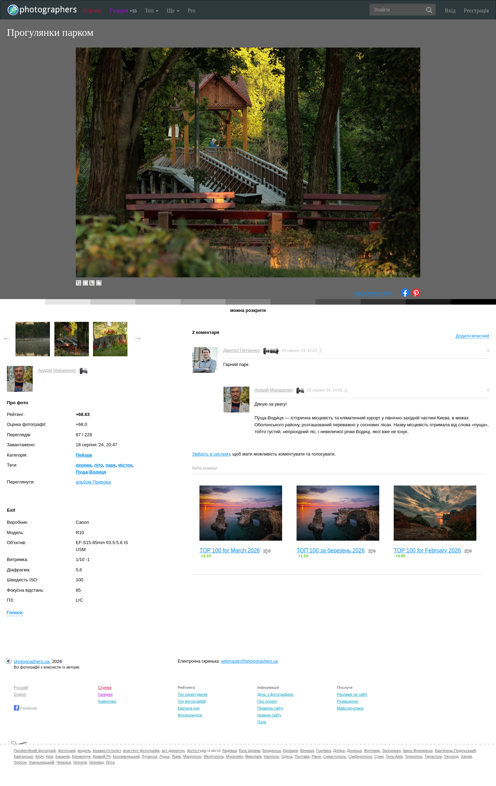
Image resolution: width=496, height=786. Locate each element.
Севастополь (334, 756)
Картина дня (188, 708)
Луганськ (149, 756)
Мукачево (234, 756)
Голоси (14, 612)
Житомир (372, 750)
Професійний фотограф (35, 750)
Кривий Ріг (102, 756)
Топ (151, 10)
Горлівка (323, 750)
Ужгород (451, 756)
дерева (84, 465)
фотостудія (197, 750)
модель (84, 750)
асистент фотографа (141, 750)
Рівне (316, 756)
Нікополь (271, 756)
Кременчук (81, 756)
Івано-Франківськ (418, 750)
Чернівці (96, 762)
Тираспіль (433, 756)
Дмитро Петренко (241, 350)
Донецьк (354, 750)
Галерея (123, 10)
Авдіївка (230, 750)
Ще (173, 10)
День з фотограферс (275, 694)
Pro (191, 10)
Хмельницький (41, 762)
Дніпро (339, 750)
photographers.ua (31, 661)
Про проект (267, 701)
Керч (39, 756)
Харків (466, 756)
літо (98, 465)
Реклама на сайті (352, 694)
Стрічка (92, 10)
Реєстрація (476, 10)
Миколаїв (253, 756)
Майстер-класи (350, 708)
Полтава (302, 756)
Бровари (290, 750)
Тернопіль (413, 756)
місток (125, 465)
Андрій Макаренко (57, 370)
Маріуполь (192, 756)
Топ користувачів (192, 694)
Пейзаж (84, 455)
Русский (21, 687)
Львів (176, 756)
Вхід (450, 10)
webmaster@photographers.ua (249, 661)
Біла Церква (249, 750)
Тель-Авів (394, 756)
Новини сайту (269, 715)
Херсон (20, 762)
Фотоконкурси (190, 715)
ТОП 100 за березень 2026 (331, 550)
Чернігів (80, 762)
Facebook (25, 708)
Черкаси (63, 762)
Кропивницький (126, 756)
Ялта (110, 762)
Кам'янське (23, 756)
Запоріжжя (391, 750)
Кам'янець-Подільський (455, 750)
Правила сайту (270, 708)
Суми (379, 756)
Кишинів (62, 756)
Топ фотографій (192, 701)
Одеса (286, 756)
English (20, 694)
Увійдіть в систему (211, 454)
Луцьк (164, 756)
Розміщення (347, 701)
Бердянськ (271, 750)
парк (110, 465)
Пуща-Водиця (91, 471)
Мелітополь (214, 756)
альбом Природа (93, 481)
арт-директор (173, 750)
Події (261, 722)
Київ (49, 756)
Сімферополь (360, 756)
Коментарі (107, 701)
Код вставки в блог (373, 293)
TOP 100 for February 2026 (427, 550)
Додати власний (472, 335)
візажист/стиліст (107, 750)
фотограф (66, 750)
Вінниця (307, 750)
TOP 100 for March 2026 (229, 550)
